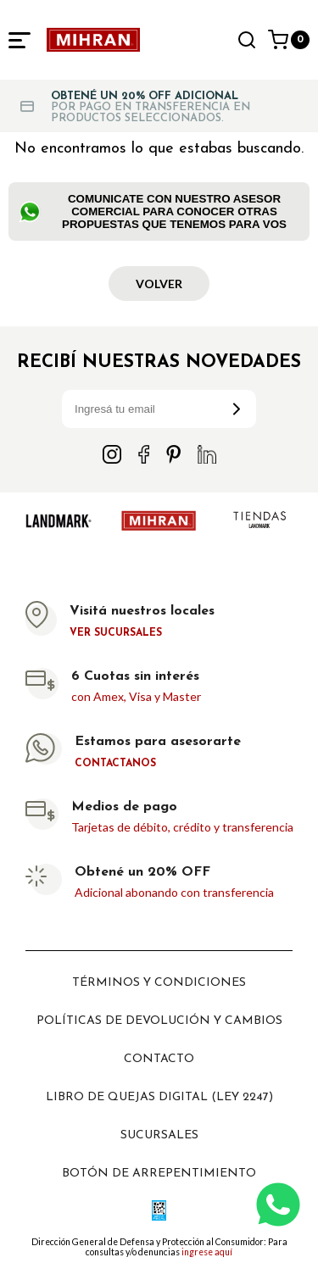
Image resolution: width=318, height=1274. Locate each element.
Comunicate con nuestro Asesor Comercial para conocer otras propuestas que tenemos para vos (153, 211)
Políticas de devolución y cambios (159, 1021)
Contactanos (115, 764)
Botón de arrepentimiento (159, 1173)
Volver (159, 283)
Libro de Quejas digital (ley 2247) (159, 1097)
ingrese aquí (206, 1252)
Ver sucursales (116, 633)
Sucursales (159, 1135)
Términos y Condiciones (159, 982)
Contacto (159, 1059)
